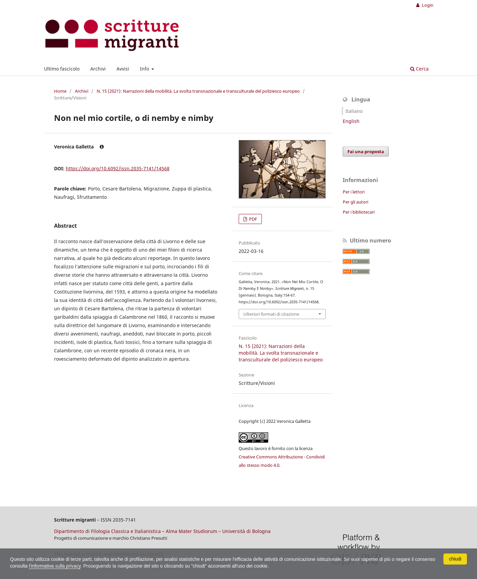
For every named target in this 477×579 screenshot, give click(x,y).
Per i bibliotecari (359, 212)
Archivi (98, 68)
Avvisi (122, 68)
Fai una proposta (365, 151)
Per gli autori (355, 202)
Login (427, 5)
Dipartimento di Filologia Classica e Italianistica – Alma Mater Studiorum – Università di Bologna (162, 531)
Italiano (354, 111)
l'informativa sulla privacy (55, 566)
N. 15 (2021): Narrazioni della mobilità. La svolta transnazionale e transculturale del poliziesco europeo (198, 91)
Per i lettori (354, 192)
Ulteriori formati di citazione (271, 314)
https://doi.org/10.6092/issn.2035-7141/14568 (118, 168)
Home (60, 91)
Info (145, 68)
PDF (252, 219)
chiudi (455, 559)
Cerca (419, 68)
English (351, 121)
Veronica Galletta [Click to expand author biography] (79, 146)
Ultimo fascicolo (62, 68)
